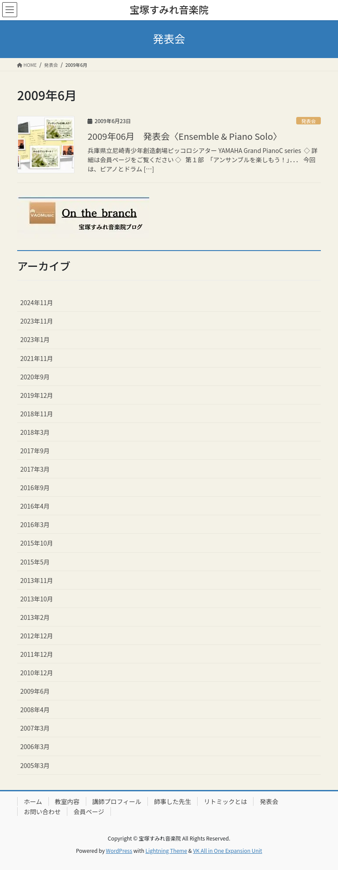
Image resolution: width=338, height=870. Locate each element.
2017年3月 (35, 469)
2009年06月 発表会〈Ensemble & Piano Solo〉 (185, 136)
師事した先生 (172, 801)
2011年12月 (36, 654)
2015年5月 (35, 561)
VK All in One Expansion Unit (227, 850)
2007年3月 (35, 728)
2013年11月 (36, 580)
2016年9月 (35, 487)
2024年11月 (36, 302)
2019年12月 (36, 395)
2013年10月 (36, 598)
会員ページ (88, 811)
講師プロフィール (117, 801)
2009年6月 (35, 691)
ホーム (33, 801)
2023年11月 (36, 321)
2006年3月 (35, 746)
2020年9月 (35, 376)
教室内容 (67, 801)
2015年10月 (36, 543)
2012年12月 (36, 635)
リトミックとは (225, 801)
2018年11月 (36, 413)
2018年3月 (35, 432)
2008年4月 (35, 709)
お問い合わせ (42, 811)
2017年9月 (35, 450)
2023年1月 (35, 339)
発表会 (308, 120)
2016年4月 (35, 506)
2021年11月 (36, 358)
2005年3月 (35, 765)
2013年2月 (35, 617)
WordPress (119, 850)
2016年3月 (35, 524)
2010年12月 (36, 672)
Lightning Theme (166, 850)
